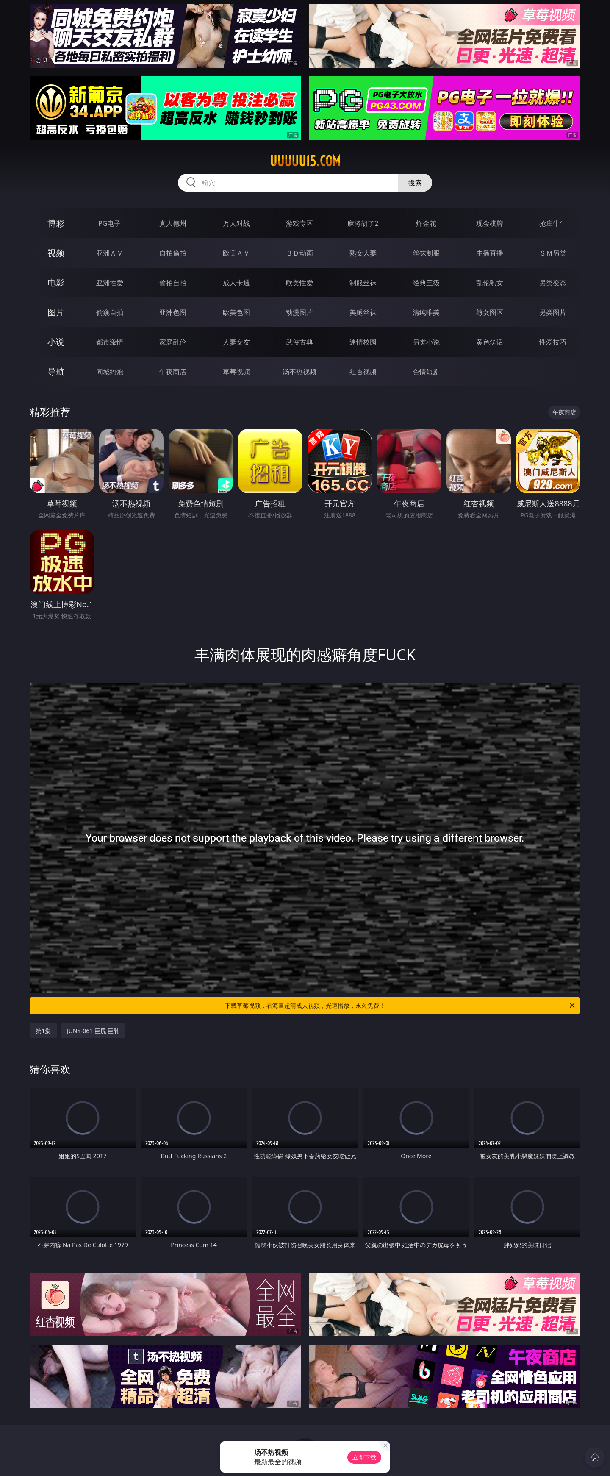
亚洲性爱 (109, 282)
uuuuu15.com (305, 161)
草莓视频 (236, 371)
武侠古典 (299, 342)
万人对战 (236, 223)
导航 (55, 371)
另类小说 (426, 342)
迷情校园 (363, 342)
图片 (55, 312)
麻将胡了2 (362, 223)
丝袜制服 (426, 253)
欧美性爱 (299, 282)
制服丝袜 (363, 282)
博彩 (55, 223)
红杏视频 (363, 371)
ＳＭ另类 (552, 253)
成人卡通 (236, 282)
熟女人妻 (363, 253)
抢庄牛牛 (552, 223)
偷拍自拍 (172, 282)
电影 (55, 282)
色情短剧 (426, 371)
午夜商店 (172, 371)
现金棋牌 (489, 223)
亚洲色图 (172, 312)
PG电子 (109, 223)
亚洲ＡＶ (109, 253)
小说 (55, 341)
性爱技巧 (552, 342)
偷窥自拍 (109, 312)
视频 (55, 253)
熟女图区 (489, 312)
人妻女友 (236, 342)
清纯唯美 (426, 312)
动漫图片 (299, 312)
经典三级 (426, 282)
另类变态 (552, 282)
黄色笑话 (489, 342)
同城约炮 (109, 371)
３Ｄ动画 (299, 253)
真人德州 (172, 223)
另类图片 (552, 312)
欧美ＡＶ (236, 253)
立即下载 (364, 1457)
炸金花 (426, 223)
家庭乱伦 (172, 342)
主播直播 (489, 253)
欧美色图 (236, 312)
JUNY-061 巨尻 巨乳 (93, 1031)
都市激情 (109, 342)
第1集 (43, 1031)
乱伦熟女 (489, 282)
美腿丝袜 (363, 312)
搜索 (415, 182)
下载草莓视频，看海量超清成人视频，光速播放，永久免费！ (400, 1006)
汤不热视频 (299, 371)
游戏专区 (299, 223)
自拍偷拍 (172, 253)
